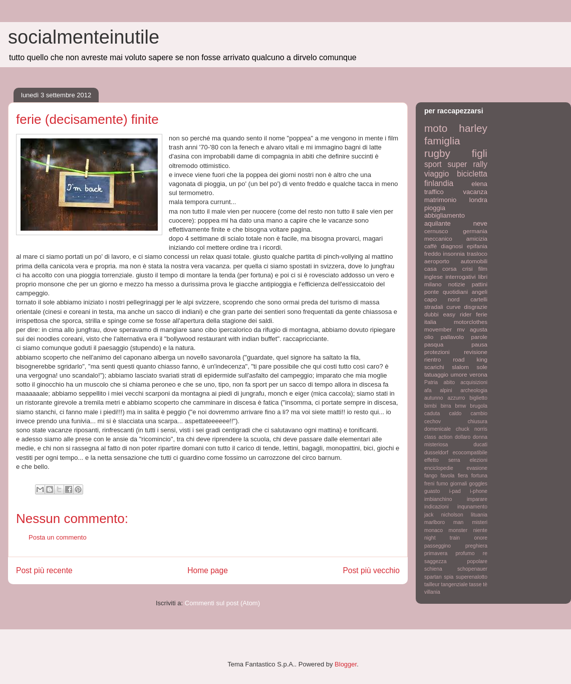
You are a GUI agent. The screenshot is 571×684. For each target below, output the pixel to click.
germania (475, 231)
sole (482, 367)
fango (430, 475)
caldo (455, 413)
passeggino (437, 546)
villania (432, 592)
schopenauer (472, 569)
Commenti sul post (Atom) (222, 603)
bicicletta (472, 173)
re (485, 553)
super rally (467, 164)
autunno (433, 398)
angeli (479, 291)
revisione (475, 352)
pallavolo (452, 336)
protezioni (437, 352)
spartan (433, 577)
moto (435, 128)
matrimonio (440, 200)
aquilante (437, 223)
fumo (442, 483)
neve (480, 223)
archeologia (473, 390)
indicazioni (436, 506)
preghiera (476, 546)
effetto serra (442, 460)
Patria (431, 382)
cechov (432, 421)
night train (442, 538)
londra (478, 200)
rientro (432, 359)
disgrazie (475, 306)
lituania (479, 515)
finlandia (438, 183)
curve (453, 306)
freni (429, 483)
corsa (449, 268)
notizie (456, 284)
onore (480, 538)
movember (438, 329)
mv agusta (472, 329)
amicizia (476, 238)
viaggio (436, 173)
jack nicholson (443, 515)
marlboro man (443, 522)
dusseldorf (436, 452)
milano (432, 284)
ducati (480, 444)
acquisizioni (473, 382)
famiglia (442, 140)
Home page (207, 570)
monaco (433, 530)
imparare (477, 499)
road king (470, 359)
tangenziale (454, 584)
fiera (463, 475)
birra (446, 406)
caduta (432, 413)
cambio (479, 413)
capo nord (441, 299)
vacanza (475, 192)
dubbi (431, 314)
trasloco (477, 253)
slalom (460, 367)
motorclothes (470, 321)
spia (448, 577)
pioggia (434, 208)
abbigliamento (444, 215)
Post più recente (44, 570)
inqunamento (472, 506)
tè (485, 584)
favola (448, 475)
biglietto (478, 398)
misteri (479, 522)
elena (479, 184)
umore (459, 374)
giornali (458, 483)
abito (449, 382)
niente (480, 530)
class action (438, 437)
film (482, 268)
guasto (432, 491)
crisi (467, 268)
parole (479, 336)
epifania (477, 246)
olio (428, 336)
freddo (432, 253)
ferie (481, 314)
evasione (476, 468)
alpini (446, 390)
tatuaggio (436, 374)
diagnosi (452, 246)
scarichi (434, 367)
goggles (478, 483)
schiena (433, 569)
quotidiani (455, 291)
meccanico (438, 238)
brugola (478, 406)
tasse (475, 584)
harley (473, 128)
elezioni (478, 460)
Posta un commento (58, 537)
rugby (437, 153)
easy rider (457, 314)
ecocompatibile (470, 452)
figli (479, 153)
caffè (430, 246)
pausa (479, 344)
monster (458, 530)
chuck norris (471, 429)
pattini (479, 284)
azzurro (456, 398)
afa (427, 390)
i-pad (455, 491)
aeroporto (436, 261)
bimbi (430, 406)
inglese (433, 276)
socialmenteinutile (83, 37)
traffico (434, 192)
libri (482, 276)
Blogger (346, 664)
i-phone (478, 491)
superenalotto (471, 577)
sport (433, 164)
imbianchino (438, 499)
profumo (464, 553)
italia (430, 321)
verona (478, 374)
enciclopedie (438, 468)
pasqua (433, 344)
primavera (435, 553)
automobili (474, 261)
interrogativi (460, 276)
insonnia (454, 253)
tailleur (432, 584)
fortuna (479, 475)
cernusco (436, 231)
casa (430, 268)
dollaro (462, 437)
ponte (431, 291)
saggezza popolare (455, 561)
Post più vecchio (371, 570)
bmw (460, 406)
